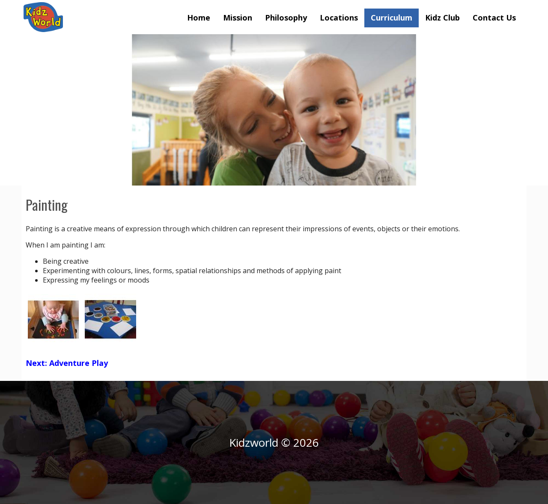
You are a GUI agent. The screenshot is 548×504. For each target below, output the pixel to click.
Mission (237, 17)
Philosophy (286, 17)
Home (198, 17)
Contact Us (494, 17)
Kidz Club (442, 17)
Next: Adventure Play (67, 363)
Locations (339, 17)
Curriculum (391, 17)
